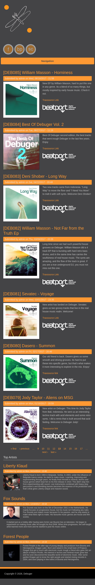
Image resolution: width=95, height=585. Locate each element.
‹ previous (24, 448)
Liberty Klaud (15, 466)
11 (48, 448)
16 (76, 448)
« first (13, 448)
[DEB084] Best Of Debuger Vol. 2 (33, 124)
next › (45, 452)
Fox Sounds (14, 498)
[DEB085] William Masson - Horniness (38, 72)
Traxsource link (50, 373)
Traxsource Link (51, 100)
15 (70, 448)
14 (65, 448)
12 (54, 448)
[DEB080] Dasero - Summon (29, 345)
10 (43, 448)
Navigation (47, 61)
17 (81, 448)
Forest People (15, 536)
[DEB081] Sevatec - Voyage (28, 294)
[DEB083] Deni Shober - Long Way (35, 176)
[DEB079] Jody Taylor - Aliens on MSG (38, 397)
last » (53, 452)
